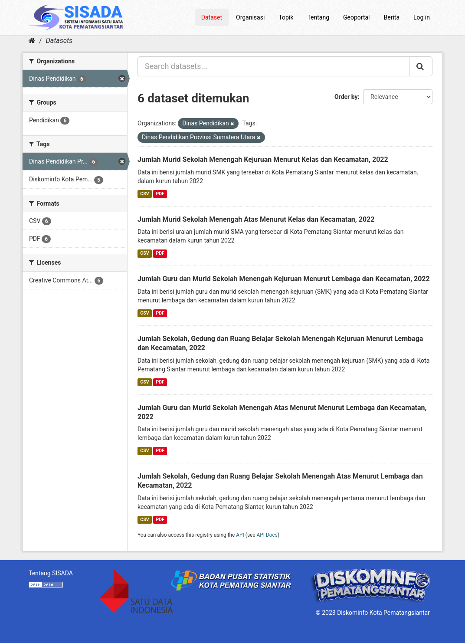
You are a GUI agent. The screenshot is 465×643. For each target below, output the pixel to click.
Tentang (318, 17)
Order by (346, 96)
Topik (285, 17)
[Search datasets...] (273, 66)
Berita (392, 17)
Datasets (59, 40)
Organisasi (250, 17)
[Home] (32, 40)
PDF (160, 194)
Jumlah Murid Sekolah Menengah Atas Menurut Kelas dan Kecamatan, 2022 (256, 219)
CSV (144, 194)
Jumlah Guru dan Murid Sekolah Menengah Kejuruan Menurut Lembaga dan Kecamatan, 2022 (284, 279)
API (240, 535)
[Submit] (420, 66)
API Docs (267, 535)
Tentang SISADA (51, 573)
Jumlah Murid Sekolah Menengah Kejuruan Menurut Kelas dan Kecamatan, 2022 (263, 159)
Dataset (211, 17)
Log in (421, 17)
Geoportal (356, 17)
